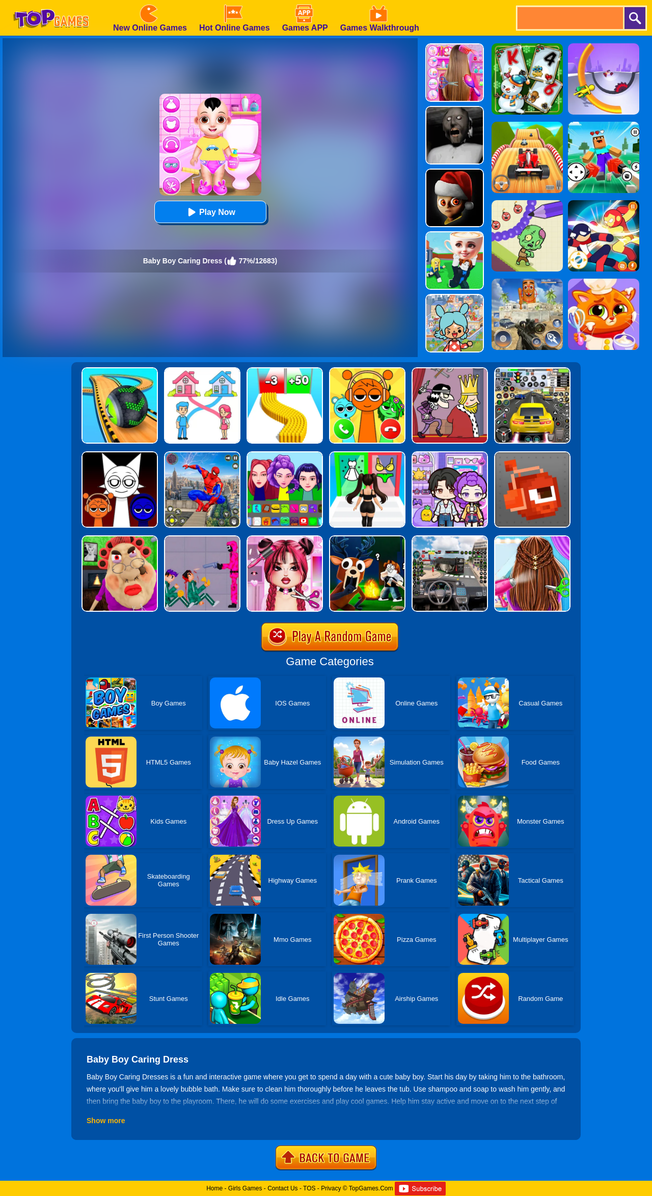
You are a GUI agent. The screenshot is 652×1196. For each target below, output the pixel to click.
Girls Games (245, 1188)
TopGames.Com (371, 1188)
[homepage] (51, 3)
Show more (106, 1121)
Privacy (331, 1188)
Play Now (210, 212)
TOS (309, 1188)
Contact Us (282, 1188)
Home (214, 1188)
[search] (569, 18)
